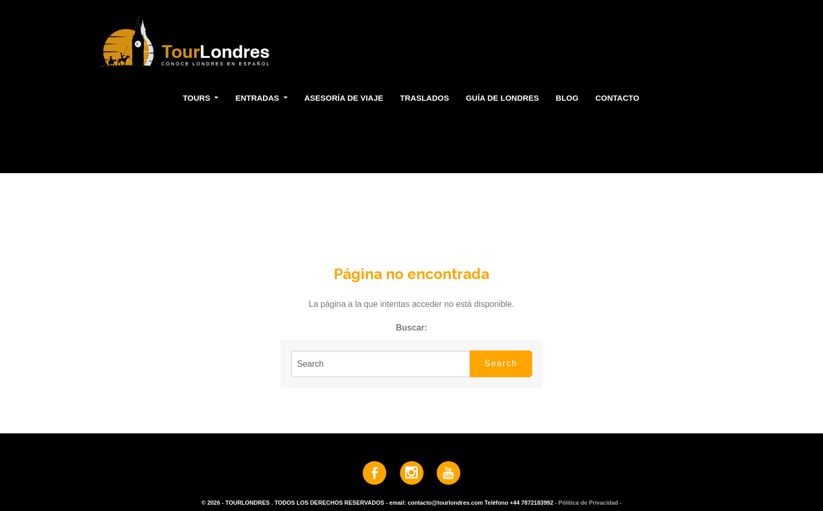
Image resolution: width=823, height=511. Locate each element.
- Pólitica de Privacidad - (588, 502)
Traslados (424, 97)
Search (501, 363)
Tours (197, 97)
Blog (567, 97)
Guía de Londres (502, 97)
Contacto (617, 97)
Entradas (258, 97)
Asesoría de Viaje (343, 97)
